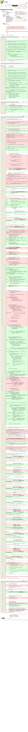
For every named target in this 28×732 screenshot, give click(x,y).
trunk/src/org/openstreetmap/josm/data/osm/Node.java (10, 36)
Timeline (5, 5)
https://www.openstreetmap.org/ (23, 619)
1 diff (23, 26)
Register (20, 4)
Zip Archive (16, 616)
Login (7, 4)
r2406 (7, 18)
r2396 (1, 582)
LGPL (25, 620)
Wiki (1, 5)
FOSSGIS (8, 619)
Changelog (9, 5)
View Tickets (20, 5)
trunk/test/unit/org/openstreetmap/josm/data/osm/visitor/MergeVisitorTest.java (14, 581)
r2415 (1, 65)
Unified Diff (11, 616)
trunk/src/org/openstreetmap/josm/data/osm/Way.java (10, 102)
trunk (6, 23)
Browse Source (15, 5)
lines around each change (22, 13)
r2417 (4, 65)
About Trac (17, 4)
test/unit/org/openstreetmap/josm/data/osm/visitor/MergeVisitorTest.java (17, 31)
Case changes (19, 17)
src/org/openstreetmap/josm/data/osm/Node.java (14, 26)
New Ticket (25, 5)
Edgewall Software (9, 618)
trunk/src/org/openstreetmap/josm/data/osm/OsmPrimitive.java (11, 63)
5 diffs (7, 32)
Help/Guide (14, 4)
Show (16, 13)
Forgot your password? (24, 4)
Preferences (10, 4)
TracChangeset (15, 614)
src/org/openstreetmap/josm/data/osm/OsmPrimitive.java (15, 27)
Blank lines (18, 16)
